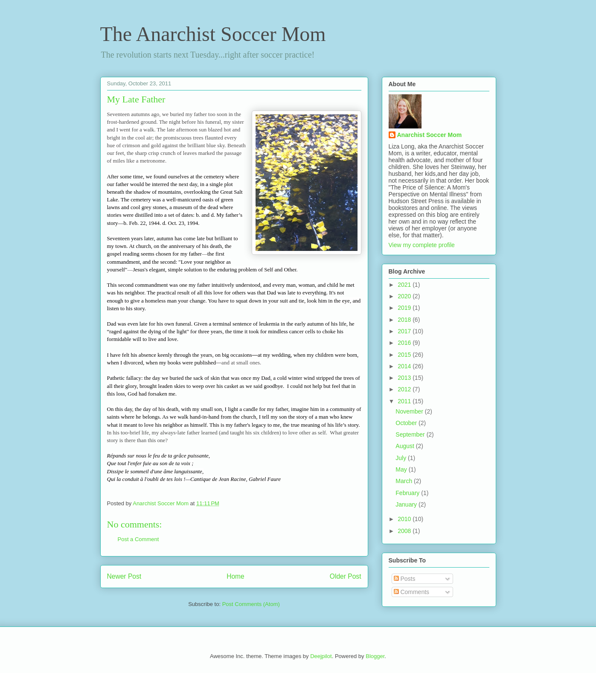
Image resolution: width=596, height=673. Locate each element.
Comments (412, 592)
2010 (405, 519)
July (401, 457)
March (404, 481)
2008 (405, 530)
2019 (405, 307)
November (409, 411)
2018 (405, 319)
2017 (405, 331)
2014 (405, 366)
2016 (405, 342)
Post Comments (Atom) (251, 604)
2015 (405, 354)
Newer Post (124, 576)
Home (235, 576)
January (407, 504)
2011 (405, 401)
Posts (405, 578)
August (405, 446)
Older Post (345, 576)
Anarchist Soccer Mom (429, 134)
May (401, 469)
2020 (405, 296)
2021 (405, 284)
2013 (405, 377)
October (407, 423)
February (408, 492)
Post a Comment (138, 539)
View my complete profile (422, 245)
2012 (405, 389)
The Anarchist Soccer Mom (213, 34)
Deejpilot (321, 656)
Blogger (375, 656)
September (410, 434)
